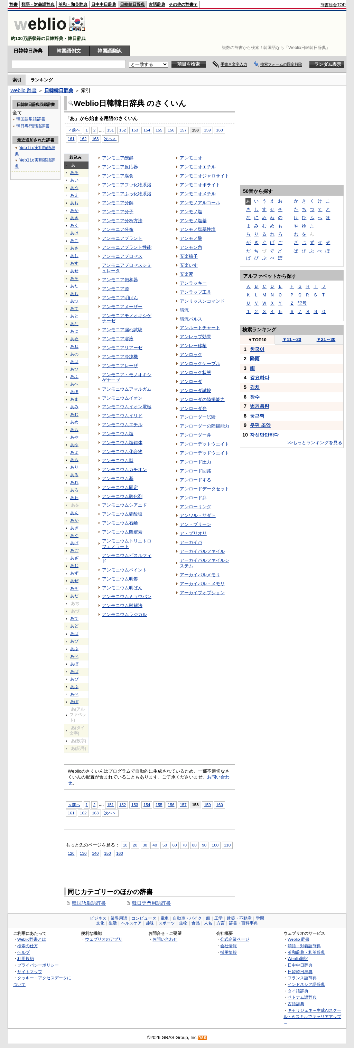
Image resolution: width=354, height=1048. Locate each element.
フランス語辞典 (302, 978)
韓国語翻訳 (109, 50)
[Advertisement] (220, 28)
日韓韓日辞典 (132, 4)
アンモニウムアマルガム (126, 389)
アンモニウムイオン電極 (126, 406)
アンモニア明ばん (120, 297)
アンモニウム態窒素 (122, 532)
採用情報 (228, 952)
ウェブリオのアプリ (103, 939)
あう (74, 187)
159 (207, 130)
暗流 (184, 310)
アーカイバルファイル (202, 551)
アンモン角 (191, 247)
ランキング (41, 79)
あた (74, 286)
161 (71, 138)
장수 (255, 397)
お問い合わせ (164, 939)
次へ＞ (110, 138)
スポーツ (166, 923)
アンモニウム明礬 (120, 578)
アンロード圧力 (195, 461)
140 (95, 853)
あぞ (74, 588)
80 (194, 845)
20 (135, 845)
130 (83, 853)
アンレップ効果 (195, 336)
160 (219, 130)
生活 (113, 923)
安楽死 (186, 274)
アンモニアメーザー (122, 306)
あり (74, 467)
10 (125, 845)
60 (175, 845)
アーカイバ (191, 542)
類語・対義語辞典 (38, 4)
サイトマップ (29, 971)
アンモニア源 (115, 288)
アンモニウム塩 (117, 433)
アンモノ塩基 (193, 220)
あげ (74, 542)
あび (74, 641)
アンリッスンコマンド (202, 301)
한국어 (257, 349)
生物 (183, 923)
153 (134, 130)
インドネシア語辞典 (306, 984)
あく (74, 225)
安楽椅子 (189, 256)
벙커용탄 (259, 406)
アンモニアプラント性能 (126, 247)
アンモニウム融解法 (122, 605)
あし (74, 255)
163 (95, 138)
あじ (74, 565)
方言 (220, 923)
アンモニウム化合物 (122, 451)
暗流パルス (191, 319)
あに (74, 331)
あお (74, 202)
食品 (196, 923)
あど (74, 626)
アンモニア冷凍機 (120, 356)
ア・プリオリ (193, 533)
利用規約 (25, 958)
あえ (74, 195)
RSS (202, 1038)
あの (74, 354)
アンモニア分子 (117, 211)
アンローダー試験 (198, 417)
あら (74, 459)
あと (74, 316)
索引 (16, 79)
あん (74, 512)
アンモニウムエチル (122, 424)
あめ (74, 422)
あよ (74, 452)
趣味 (150, 923)
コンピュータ (143, 918)
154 (146, 130)
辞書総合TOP (333, 4)
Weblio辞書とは (31, 939)
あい (74, 180)
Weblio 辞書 (23, 90)
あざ (74, 558)
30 (145, 845)
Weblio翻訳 (298, 958)
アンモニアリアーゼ (122, 347)
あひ (74, 369)
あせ (74, 270)
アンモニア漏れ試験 (122, 329)
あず (74, 573)
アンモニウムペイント (124, 569)
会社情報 (228, 945)
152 (122, 130)
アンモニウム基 (117, 478)
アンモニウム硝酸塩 (122, 514)
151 (110, 130)
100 (215, 845)
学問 (260, 918)
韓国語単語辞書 (89, 903)
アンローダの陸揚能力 (202, 399)
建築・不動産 (239, 918)
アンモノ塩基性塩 (198, 229)
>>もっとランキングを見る (315, 442)
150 (107, 853)
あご (74, 550)
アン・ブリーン (195, 524)
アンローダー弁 (195, 435)
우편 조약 (260, 425)
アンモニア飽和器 (120, 279)
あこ (74, 240)
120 (71, 853)
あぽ (74, 701)
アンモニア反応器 (120, 166)
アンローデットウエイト (204, 444)
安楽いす (189, 265)
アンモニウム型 (117, 460)
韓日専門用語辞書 (151, 903)
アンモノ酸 (191, 238)
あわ (74, 497)
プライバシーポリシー (38, 965)
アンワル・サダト (198, 515)
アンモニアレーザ (120, 365)
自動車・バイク (187, 918)
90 (204, 845)
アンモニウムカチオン (124, 469)
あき (74, 217)
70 (184, 845)
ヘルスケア (131, 923)
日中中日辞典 (103, 4)
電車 (164, 918)
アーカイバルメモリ (200, 574)
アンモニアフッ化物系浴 (126, 184)
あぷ (74, 686)
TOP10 (257, 339)
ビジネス (98, 918)
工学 (218, 918)
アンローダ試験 (195, 390)
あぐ (74, 535)
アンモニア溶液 (117, 338)
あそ (74, 278)
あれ (74, 482)
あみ (74, 406)
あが (74, 520)
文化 (100, 923)
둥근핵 (257, 416)
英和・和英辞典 (72, 4)
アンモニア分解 (117, 202)
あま (74, 399)
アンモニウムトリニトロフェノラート (126, 543)
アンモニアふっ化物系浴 (126, 193)
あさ (74, 248)
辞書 (13, 4)
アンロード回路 (195, 470)
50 (164, 845)
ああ (74, 172)
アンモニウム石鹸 (120, 523)
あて (74, 308)
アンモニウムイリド (122, 415)
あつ (74, 300)
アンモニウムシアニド (124, 505)
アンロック (191, 354)
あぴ (74, 679)
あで (74, 618)
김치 (255, 387)
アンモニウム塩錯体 (122, 442)
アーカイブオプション (202, 592)
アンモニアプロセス (122, 256)
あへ (74, 384)
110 (227, 845)
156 (171, 130)
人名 (208, 923)
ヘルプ (23, 952)
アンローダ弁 (193, 408)
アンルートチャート (200, 327)
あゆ (74, 444)
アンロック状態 (195, 372)
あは (74, 361)
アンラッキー (193, 283)
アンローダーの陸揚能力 (204, 426)
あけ (74, 233)
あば (74, 633)
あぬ (74, 338)
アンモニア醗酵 (117, 157)
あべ (74, 656)
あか (74, 210)
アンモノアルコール (200, 202)
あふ (74, 376)
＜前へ (74, 130)
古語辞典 (157, 4)
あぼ (74, 664)
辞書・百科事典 (243, 923)
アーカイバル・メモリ (202, 583)
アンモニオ (191, 157)
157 (183, 130)
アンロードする (195, 479)
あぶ (74, 648)
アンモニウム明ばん (122, 587)
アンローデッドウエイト (204, 453)
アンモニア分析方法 (122, 220)
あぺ (74, 694)
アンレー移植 (193, 345)
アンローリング (195, 506)
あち (74, 293)
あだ (74, 596)
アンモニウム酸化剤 (122, 496)
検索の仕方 (27, 945)
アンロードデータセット (204, 488)
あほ (74, 391)
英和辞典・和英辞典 (306, 952)
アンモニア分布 (117, 229)
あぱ (74, 671)
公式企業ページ (234, 939)
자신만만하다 (264, 435)
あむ (74, 414)
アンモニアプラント (122, 238)
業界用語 (119, 918)
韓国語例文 (69, 50)
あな (74, 323)
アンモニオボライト (200, 184)
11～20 (291, 339)
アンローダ (191, 381)
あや (74, 437)
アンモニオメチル (198, 193)
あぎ (74, 528)
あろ (74, 490)
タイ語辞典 (298, 991)
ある (74, 474)
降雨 (255, 358)
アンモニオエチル (198, 166)
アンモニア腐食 (117, 175)
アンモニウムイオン (122, 398)
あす (74, 263)
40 (154, 845)
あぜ (74, 580)
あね (74, 346)
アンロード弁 (193, 497)
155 (159, 130)
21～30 (326, 339)
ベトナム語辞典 (302, 997)
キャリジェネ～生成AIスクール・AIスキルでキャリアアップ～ (312, 1016)
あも (74, 429)
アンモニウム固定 (120, 487)
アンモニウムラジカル (124, 614)
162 (83, 138)
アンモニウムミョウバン (126, 596)
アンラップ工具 (195, 292)
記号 (302, 303)
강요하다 (259, 377)
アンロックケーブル (200, 363)
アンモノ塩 (191, 211)
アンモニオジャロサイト (204, 175)
